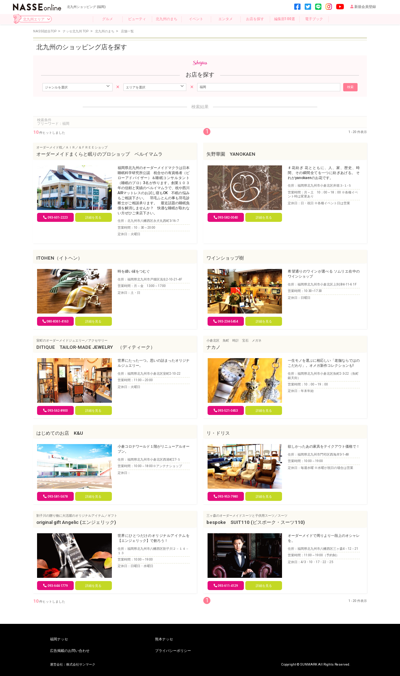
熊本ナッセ (164, 639)
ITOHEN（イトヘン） (59, 258)
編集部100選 (284, 19)
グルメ (107, 19)
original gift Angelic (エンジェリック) (76, 522)
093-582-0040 (226, 217)
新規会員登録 (363, 7)
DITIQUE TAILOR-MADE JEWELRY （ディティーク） (95, 347)
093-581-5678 (55, 496)
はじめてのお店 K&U (59, 433)
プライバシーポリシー (173, 651)
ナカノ (213, 347)
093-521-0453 (226, 410)
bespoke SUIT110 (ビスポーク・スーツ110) (255, 522)
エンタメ (225, 19)
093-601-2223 (55, 217)
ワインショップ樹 (225, 258)
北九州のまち (166, 19)
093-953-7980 (226, 496)
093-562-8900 (55, 410)
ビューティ (137, 19)
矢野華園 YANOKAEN (230, 154)
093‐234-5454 (225, 321)
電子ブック (314, 19)
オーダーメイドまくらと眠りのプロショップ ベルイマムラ (99, 154)
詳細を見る (93, 217)
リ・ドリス (218, 433)
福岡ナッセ (59, 639)
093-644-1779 (55, 586)
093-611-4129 (226, 586)
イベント (196, 19)
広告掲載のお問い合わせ (70, 651)
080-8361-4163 (55, 321)
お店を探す (255, 19)
